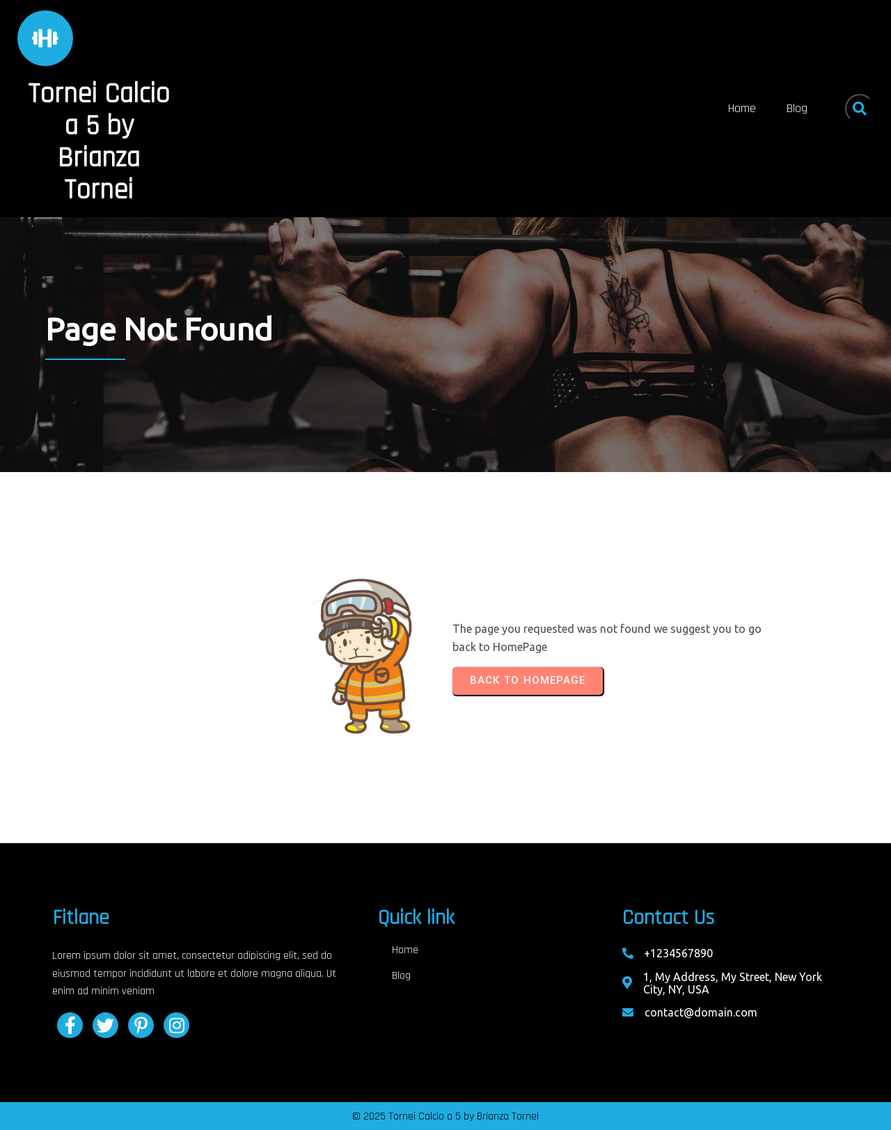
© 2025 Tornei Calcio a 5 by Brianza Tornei (445, 1116)
